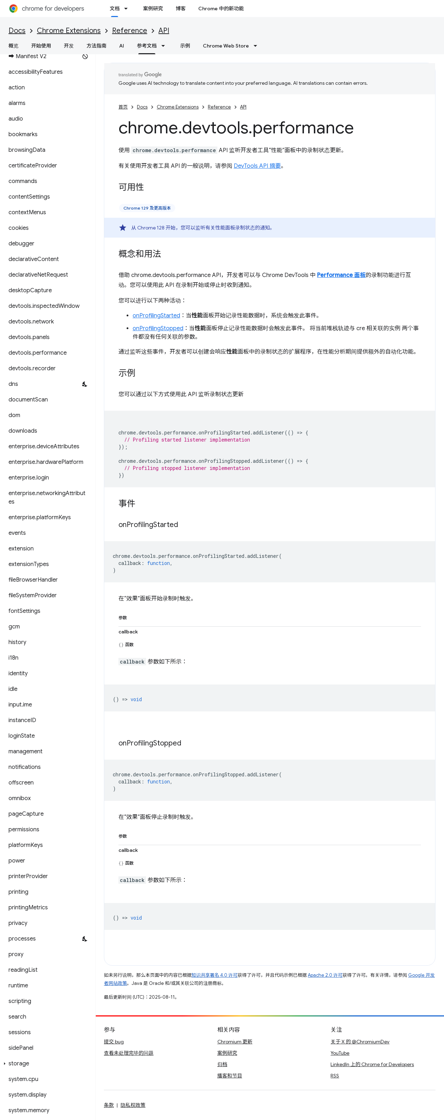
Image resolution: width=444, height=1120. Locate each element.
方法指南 (96, 46)
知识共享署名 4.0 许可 (215, 975)
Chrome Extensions (69, 30)
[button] (46, 1063)
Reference (129, 30)
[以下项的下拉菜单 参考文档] (165, 45)
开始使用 (41, 46)
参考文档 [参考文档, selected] (147, 46)
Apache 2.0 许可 (325, 975)
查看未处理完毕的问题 (129, 1053)
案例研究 (153, 8)
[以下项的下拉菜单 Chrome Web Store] (257, 45)
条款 (109, 1105)
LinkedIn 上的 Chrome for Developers (372, 1064)
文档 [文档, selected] (115, 8)
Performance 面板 (341, 275)
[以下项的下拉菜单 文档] (128, 8)
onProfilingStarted (156, 315)
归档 (222, 1064)
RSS (335, 1075)
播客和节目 (229, 1075)
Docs (17, 30)
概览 (13, 46)
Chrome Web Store (226, 46)
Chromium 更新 (234, 1041)
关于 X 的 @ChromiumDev (360, 1041)
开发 (69, 46)
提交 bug (114, 1041)
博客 (180, 8)
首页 (123, 107)
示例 (185, 46)
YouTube (340, 1053)
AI (121, 46)
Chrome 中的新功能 (221, 8)
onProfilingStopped (158, 328)
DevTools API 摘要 (257, 166)
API (164, 30)
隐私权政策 (133, 1105)
